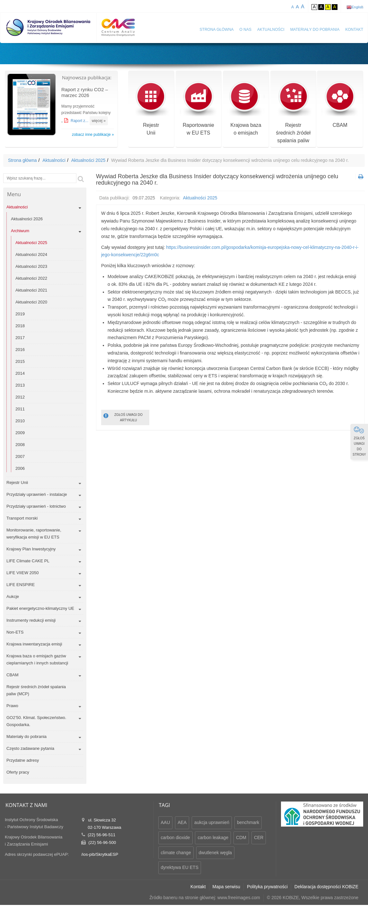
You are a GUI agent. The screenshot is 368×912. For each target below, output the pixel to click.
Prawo (12, 705)
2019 (20, 313)
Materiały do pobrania (315, 29)
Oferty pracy (17, 772)
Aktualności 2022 (31, 278)
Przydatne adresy (22, 760)
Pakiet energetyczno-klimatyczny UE (40, 608)
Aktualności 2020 (31, 302)
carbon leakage (212, 837)
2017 (20, 337)
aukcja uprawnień (211, 822)
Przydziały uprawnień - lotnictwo (36, 506)
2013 (20, 385)
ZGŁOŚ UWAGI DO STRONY (359, 441)
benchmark (248, 822)
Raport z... (80, 120)
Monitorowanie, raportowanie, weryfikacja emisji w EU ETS (33, 533)
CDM (241, 837)
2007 (20, 456)
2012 (20, 397)
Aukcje (12, 596)
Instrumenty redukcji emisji (31, 620)
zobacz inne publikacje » (93, 134)
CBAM (339, 105)
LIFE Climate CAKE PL (27, 560)
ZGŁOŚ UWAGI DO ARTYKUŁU (123, 417)
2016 (20, 349)
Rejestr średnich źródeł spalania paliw (293, 113)
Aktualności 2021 (31, 290)
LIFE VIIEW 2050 (22, 572)
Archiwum (20, 230)
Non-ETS (14, 632)
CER (259, 837)
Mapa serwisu (226, 886)
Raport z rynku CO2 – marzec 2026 (84, 92)
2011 (20, 409)
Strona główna (217, 29)
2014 (20, 373)
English (357, 7)
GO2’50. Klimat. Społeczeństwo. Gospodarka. (36, 721)
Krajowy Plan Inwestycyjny (31, 549)
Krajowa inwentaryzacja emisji (34, 644)
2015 (20, 361)
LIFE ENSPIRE (20, 584)
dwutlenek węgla (215, 852)
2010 (20, 420)
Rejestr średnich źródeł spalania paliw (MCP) (36, 690)
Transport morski (22, 518)
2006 (20, 468)
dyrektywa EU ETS (179, 867)
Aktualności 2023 (31, 266)
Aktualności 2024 (31, 254)
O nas (245, 29)
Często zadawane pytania (30, 748)
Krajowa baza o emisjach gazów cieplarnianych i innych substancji (37, 659)
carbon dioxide (175, 837)
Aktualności (271, 29)
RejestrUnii (151, 109)
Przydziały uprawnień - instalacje (36, 494)
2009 (20, 432)
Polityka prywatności (267, 886)
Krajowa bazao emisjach (245, 109)
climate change (176, 852)
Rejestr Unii (17, 482)
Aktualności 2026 (27, 218)
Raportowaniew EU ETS (198, 109)
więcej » (99, 120)
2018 (20, 325)
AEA (182, 822)
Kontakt (354, 29)
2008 (20, 444)
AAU (165, 822)
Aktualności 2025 (88, 160)
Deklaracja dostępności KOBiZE (326, 886)
